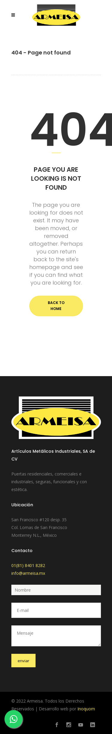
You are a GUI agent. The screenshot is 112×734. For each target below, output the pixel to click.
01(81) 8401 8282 (28, 565)
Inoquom (86, 709)
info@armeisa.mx (28, 573)
